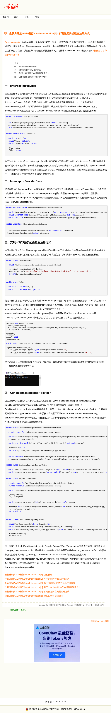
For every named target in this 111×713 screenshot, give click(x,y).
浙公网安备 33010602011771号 (42, 709)
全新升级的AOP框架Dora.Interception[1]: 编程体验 (28, 574)
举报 (102, 605)
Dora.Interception (13, 42)
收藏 (97, 605)
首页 (16, 17)
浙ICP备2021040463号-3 (73, 709)
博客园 (5, 17)
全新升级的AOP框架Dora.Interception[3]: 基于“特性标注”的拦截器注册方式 (40, 583)
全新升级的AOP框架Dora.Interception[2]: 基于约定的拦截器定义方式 (37, 579)
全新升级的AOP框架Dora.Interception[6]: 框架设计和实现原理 (34, 596)
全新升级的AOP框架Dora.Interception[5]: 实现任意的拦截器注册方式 (37, 591)
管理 (37, 17)
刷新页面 (95, 621)
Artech (70, 605)
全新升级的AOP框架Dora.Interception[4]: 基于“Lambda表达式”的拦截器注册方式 (43, 587)
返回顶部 (105, 621)
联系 (27, 17)
